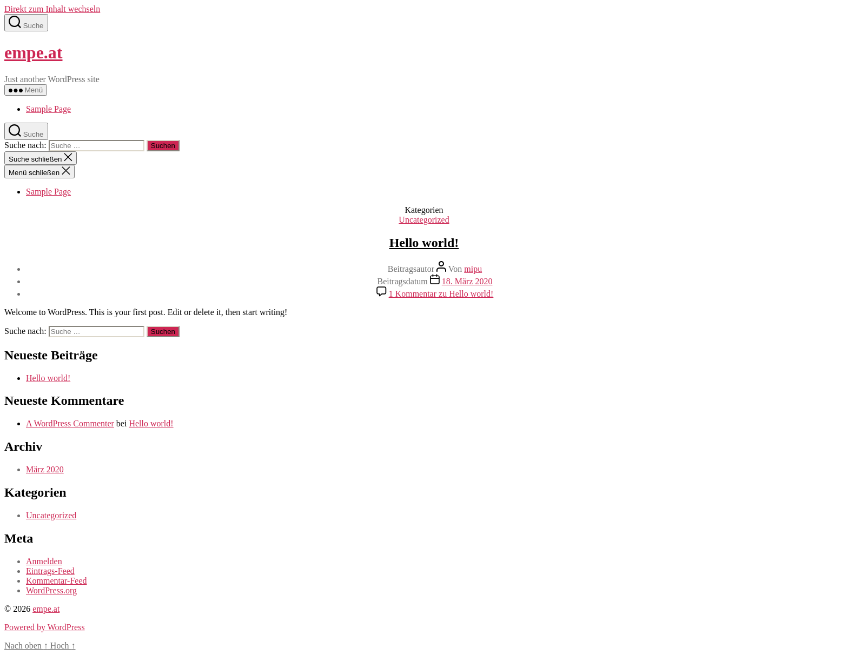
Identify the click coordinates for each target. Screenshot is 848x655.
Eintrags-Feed (50, 571)
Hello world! (424, 243)
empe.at (33, 52)
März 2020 (45, 469)
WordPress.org (51, 590)
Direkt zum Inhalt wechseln (52, 9)
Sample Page (48, 108)
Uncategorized (424, 219)
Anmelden (44, 561)
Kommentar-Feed (56, 580)
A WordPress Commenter (70, 423)
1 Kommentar (441, 293)
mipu (473, 268)
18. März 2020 (467, 281)
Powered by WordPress (44, 627)
